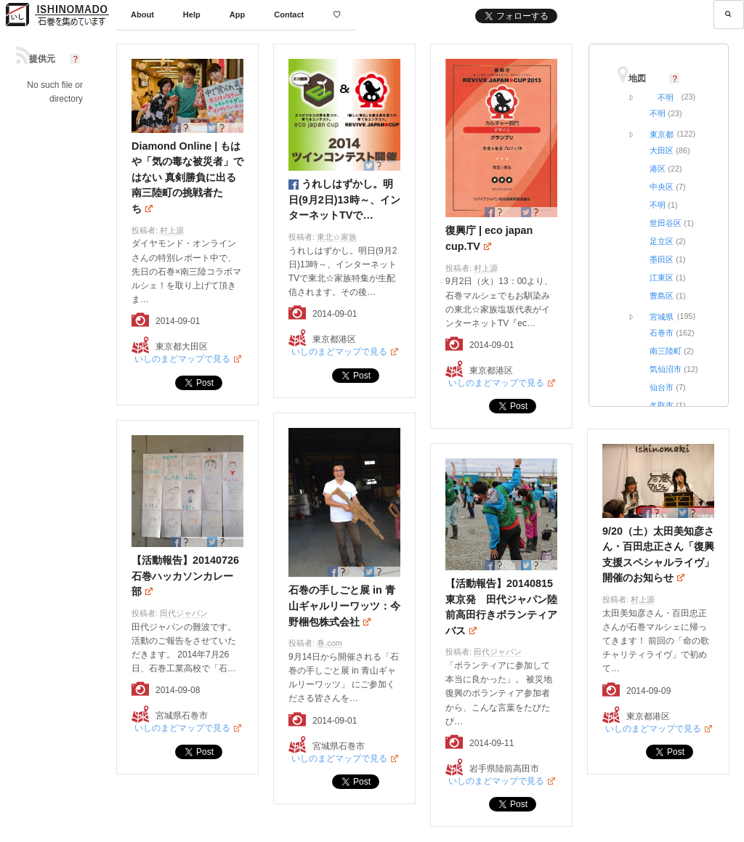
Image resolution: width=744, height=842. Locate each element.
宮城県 (662, 316)
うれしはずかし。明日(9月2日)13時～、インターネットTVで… (344, 199)
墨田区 (662, 259)
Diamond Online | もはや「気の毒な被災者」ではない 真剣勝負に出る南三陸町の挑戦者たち (187, 177)
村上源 (172, 230)
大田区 (662, 150)
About (142, 14)
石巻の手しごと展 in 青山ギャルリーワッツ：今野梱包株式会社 (344, 605)
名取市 (662, 405)
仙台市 (662, 387)
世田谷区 (666, 223)
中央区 (662, 186)
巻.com (329, 643)
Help (192, 14)
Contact (289, 14)
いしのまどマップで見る (182, 359)
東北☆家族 (337, 236)
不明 (666, 97)
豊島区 (662, 295)
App (237, 14)
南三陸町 (666, 351)
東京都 (662, 134)
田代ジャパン (184, 613)
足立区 (662, 241)
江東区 (662, 277)
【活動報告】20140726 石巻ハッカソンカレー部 (190, 575)
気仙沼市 (666, 369)
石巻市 (662, 332)
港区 (658, 168)
